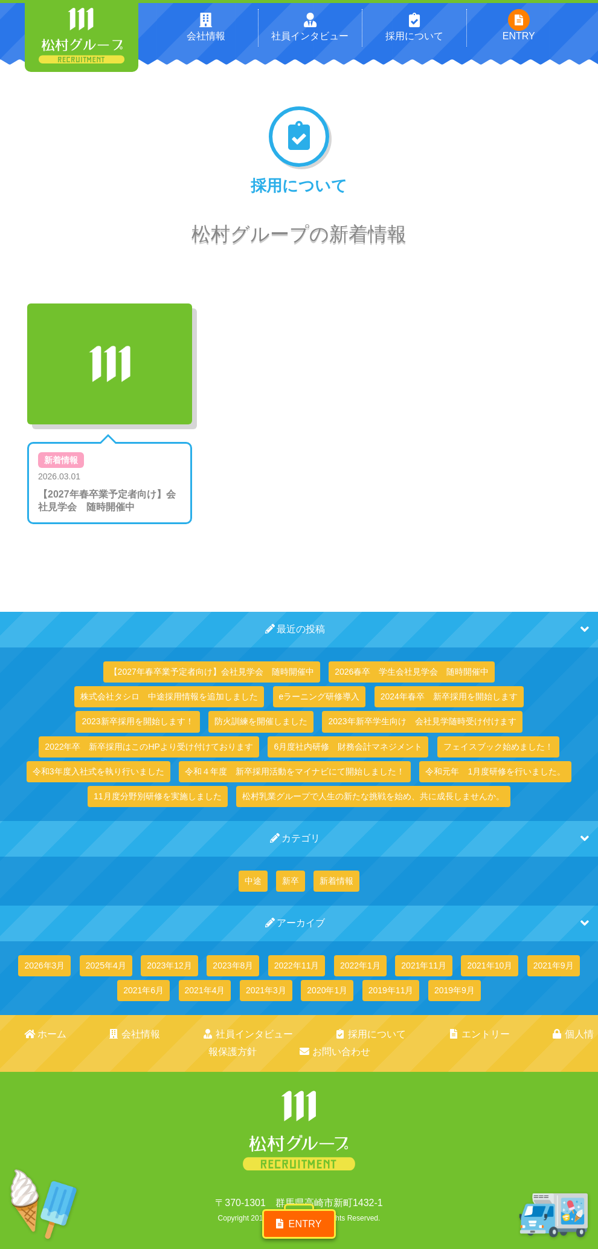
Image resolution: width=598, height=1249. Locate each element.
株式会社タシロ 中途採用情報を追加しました (169, 696)
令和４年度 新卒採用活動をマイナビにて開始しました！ (295, 771)
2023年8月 (233, 965)
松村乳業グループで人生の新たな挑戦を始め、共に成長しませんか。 (373, 796)
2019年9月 (454, 990)
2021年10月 (489, 965)
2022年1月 (360, 965)
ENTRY (299, 1217)
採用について (288, 1034)
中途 (253, 881)
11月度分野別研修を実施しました (158, 796)
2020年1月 (327, 990)
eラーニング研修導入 (319, 696)
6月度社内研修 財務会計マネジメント (348, 746)
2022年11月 (297, 965)
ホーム (35, 1034)
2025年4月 (106, 965)
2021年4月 (205, 990)
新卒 (290, 881)
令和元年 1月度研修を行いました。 (495, 771)
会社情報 (100, 1034)
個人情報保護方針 (466, 1034)
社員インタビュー (189, 1034)
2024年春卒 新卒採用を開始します (449, 696)
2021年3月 (266, 990)
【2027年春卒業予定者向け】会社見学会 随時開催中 (211, 671)
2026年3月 (44, 965)
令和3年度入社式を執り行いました (98, 771)
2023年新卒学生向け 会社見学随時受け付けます (422, 721)
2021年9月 (553, 965)
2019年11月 (391, 990)
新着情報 (61, 460)
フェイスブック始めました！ (498, 746)
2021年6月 (143, 990)
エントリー (372, 1034)
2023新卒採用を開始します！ (137, 721)
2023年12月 (169, 965)
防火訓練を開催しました (260, 721)
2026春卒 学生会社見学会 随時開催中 (412, 671)
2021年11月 (423, 965)
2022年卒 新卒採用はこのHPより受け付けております (149, 746)
